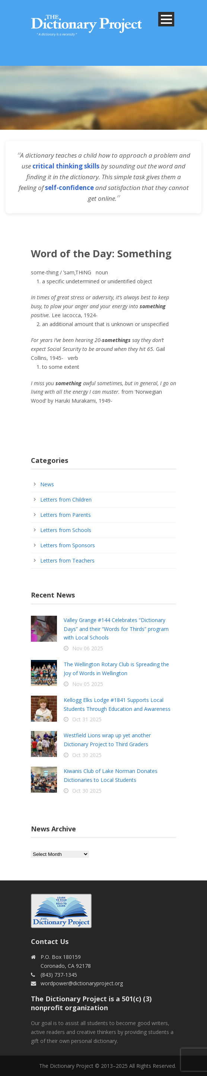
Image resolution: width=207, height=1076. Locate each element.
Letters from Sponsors (67, 545)
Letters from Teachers (67, 560)
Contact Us (50, 941)
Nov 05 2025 (87, 683)
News (47, 484)
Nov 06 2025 (87, 648)
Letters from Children (66, 499)
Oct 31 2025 (87, 719)
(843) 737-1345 (59, 974)
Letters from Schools (65, 530)
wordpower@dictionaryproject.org (82, 983)
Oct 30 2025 (87, 754)
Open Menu (166, 19)
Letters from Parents (65, 514)
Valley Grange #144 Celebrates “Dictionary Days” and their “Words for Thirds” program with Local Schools (116, 628)
